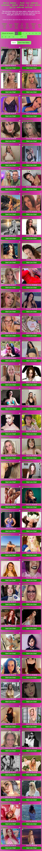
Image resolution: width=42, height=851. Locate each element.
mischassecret (26, 95)
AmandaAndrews (6, 218)
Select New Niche (24, 42)
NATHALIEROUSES (7, 633)
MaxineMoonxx (6, 291)
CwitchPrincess (6, 340)
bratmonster (26, 218)
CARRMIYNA (26, 754)
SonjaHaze (4, 827)
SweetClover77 (6, 168)
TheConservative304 (7, 779)
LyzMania (25, 413)
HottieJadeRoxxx (27, 120)
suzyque (3, 120)
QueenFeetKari (6, 534)
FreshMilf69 (5, 559)
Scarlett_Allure (6, 95)
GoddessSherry (6, 267)
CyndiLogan (26, 242)
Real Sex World (27, 26)
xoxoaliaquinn (26, 706)
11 (13, 37)
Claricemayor (26, 779)
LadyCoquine (5, 510)
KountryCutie (5, 461)
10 (9, 37)
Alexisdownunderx (28, 144)
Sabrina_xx (4, 47)
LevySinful (25, 315)
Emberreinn (26, 71)
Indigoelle (25, 388)
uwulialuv (25, 803)
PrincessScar (26, 633)
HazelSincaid (5, 388)
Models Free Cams (16, 26)
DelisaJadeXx (5, 608)
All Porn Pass (21, 26)
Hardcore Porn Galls (33, 26)
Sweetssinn (25, 608)
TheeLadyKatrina (6, 413)
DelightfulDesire (6, 730)
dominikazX (5, 754)
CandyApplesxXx (27, 267)
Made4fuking (26, 681)
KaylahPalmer (5, 315)
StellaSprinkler (27, 657)
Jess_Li (3, 681)
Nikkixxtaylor (5, 437)
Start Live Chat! (10, 68)
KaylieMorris (26, 194)
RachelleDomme (6, 657)
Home (14, 42)
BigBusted (4, 364)
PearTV (24, 437)
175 (21, 37)
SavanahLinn (26, 47)
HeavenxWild (5, 194)
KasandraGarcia (6, 803)
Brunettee (25, 510)
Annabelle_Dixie (6, 71)
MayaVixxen (26, 486)
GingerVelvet (5, 706)
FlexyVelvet (4, 242)
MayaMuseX (26, 730)
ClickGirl (4, 584)
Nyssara (24, 827)
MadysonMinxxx (27, 559)
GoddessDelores (27, 461)
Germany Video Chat (4, 26)
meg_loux (25, 340)
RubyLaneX (25, 291)
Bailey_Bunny (5, 144)
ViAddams (25, 168)
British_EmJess (6, 486)
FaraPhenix (25, 584)
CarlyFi (24, 364)
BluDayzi (25, 534)
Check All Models (8, 33)
